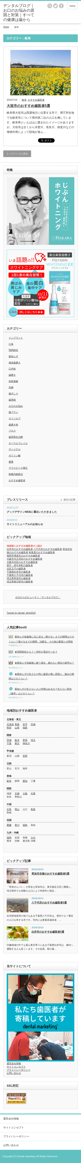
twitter (55, 5)
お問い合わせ (14, 1073)
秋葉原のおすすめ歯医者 (42, 552)
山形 (17, 727)
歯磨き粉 (13, 424)
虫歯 (11, 387)
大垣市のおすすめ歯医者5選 (28, 106)
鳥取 (33, 809)
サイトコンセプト (16, 1066)
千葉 (9, 743)
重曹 (11, 461)
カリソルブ (15, 418)
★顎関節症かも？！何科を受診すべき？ (36, 651)
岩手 (25, 724)
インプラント (16, 337)
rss (49, 5)
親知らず (13, 356)
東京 (17, 743)
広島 (9, 809)
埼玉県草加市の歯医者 (18, 578)
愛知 (25, 781)
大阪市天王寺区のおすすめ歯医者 (24, 559)
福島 (25, 727)
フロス (12, 430)
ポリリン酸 (15, 455)
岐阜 (24, 100)
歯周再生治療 (16, 437)
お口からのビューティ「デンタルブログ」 (37, 597)
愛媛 (9, 825)
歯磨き (12, 375)
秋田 (9, 727)
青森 (17, 724)
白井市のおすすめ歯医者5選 (48, 931)
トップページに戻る (17, 153)
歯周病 (12, 399)
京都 (17, 793)
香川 (17, 825)
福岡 (9, 837)
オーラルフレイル (18, 443)
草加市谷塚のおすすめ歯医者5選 (50, 873)
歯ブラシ (13, 412)
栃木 (17, 740)
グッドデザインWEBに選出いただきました (32, 511)
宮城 (33, 724)
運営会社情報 (14, 1063)
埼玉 (33, 740)
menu (72, 6)
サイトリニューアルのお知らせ (25, 524)
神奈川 (26, 743)
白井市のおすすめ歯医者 (20, 549)
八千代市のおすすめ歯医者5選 (49, 902)
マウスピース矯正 (18, 468)
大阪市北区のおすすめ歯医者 (22, 562)
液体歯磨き (15, 362)
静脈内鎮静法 (16, 474)
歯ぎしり (13, 393)
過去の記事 (69, 499)
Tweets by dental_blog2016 (21, 613)
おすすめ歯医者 (36, 100)
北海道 (10, 724)
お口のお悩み (16, 406)
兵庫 (33, 793)
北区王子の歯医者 (16, 568)
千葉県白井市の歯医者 (18, 571)
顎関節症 (13, 350)
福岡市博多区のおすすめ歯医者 (23, 555)
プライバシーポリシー (18, 1070)
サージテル (15, 449)
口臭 (11, 344)
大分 (33, 837)
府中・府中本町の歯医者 (20, 565)
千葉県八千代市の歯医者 (20, 575)
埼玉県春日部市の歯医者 (20, 581)
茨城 (9, 740)
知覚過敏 (13, 381)
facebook (61, 5)
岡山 (17, 809)
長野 (25, 756)
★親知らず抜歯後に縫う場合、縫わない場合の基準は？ (44, 662)
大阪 (25, 793)
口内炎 (12, 368)
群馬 (25, 740)
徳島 (25, 825)
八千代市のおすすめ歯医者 (47, 549)
